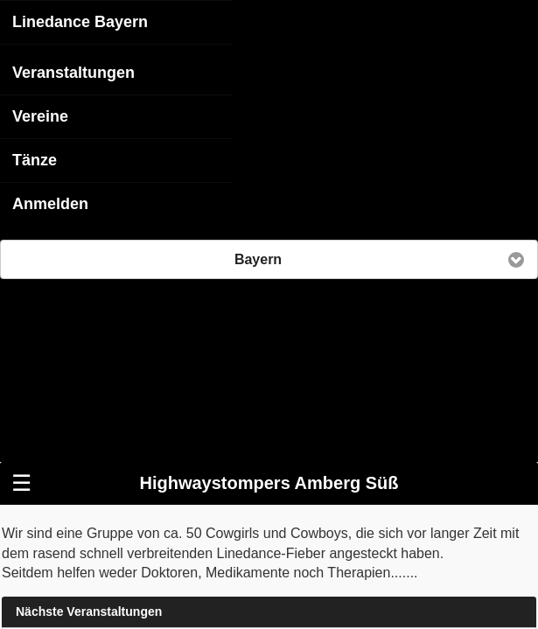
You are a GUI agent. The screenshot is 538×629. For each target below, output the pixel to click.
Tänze (34, 159)
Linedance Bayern (80, 21)
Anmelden (50, 203)
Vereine (40, 115)
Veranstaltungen (73, 71)
